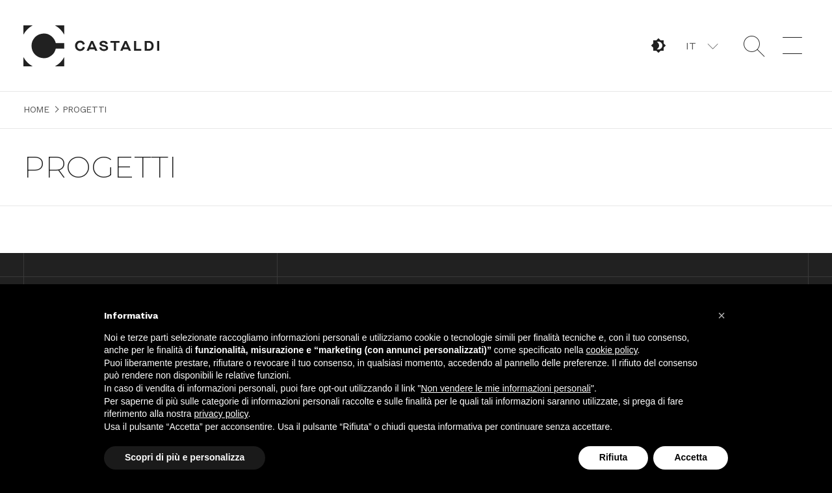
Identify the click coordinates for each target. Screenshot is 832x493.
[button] (701, 45)
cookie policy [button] (611, 350)
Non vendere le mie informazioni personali (505, 388)
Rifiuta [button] (613, 457)
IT (691, 46)
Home (91, 45)
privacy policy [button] (221, 413)
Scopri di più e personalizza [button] (184, 457)
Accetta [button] (690, 457)
